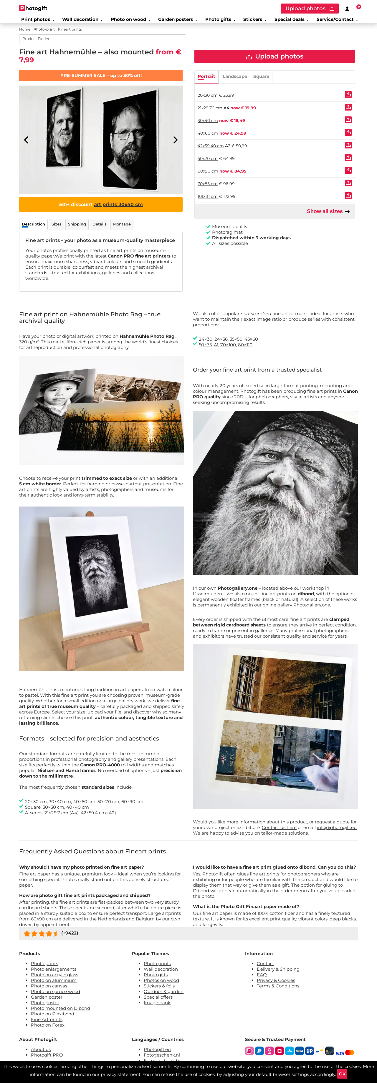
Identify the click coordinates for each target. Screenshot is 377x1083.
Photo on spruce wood (55, 995)
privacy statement (119, 1073)
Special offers (158, 1001)
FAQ (262, 978)
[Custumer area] (347, 8)
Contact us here (279, 831)
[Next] (175, 144)
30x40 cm (208, 126)
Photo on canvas (49, 989)
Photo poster (45, 1006)
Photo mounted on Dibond (60, 1012)
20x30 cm (208, 101)
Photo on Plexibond (52, 1017)
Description (33, 228)
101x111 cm (208, 202)
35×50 (236, 343)
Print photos (34, 21)
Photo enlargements (53, 973)
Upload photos (274, 62)
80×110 (245, 348)
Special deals (293, 21)
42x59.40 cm (211, 152)
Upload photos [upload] (309, 8)
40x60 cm (208, 139)
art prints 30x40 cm (118, 208)
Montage (122, 228)
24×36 (221, 343)
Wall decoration (80, 21)
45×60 (251, 343)
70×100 (228, 348)
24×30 (205, 343)
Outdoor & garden (163, 995)
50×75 (205, 348)
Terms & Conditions (278, 989)
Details (99, 228)
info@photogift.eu (337, 831)
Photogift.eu (157, 1053)
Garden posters (176, 21)
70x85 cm (208, 190)
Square (261, 82)
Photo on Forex (48, 1029)
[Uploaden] (348, 100)
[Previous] (26, 144)
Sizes (57, 228)
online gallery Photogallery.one (296, 608)
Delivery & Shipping (278, 973)
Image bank (157, 1006)
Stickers (255, 21)
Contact (265, 967)
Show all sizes (328, 218)
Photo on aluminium (54, 984)
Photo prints (44, 967)
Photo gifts (220, 21)
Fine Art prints (46, 1023)
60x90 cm (208, 177)
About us (41, 1053)
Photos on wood (161, 984)
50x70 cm (208, 164)
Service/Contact (340, 21)
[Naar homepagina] (33, 8)
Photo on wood (128, 21)
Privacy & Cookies (276, 984)
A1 (216, 348)
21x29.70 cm (210, 114)
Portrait (206, 82)
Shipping (77, 228)
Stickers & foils (159, 989)
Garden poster (46, 1001)
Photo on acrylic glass (54, 978)
